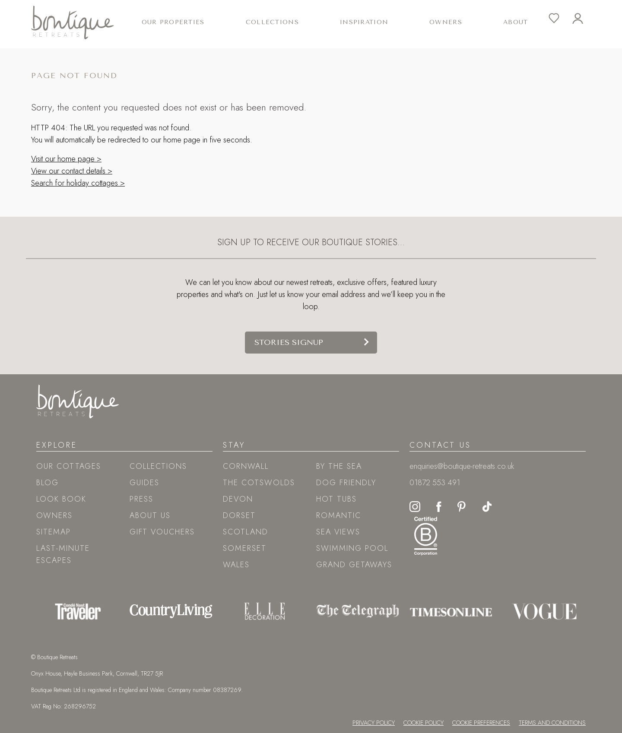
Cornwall (246, 466)
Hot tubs (336, 499)
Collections (158, 466)
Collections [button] (272, 22)
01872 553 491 (434, 482)
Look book (61, 499)
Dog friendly (346, 482)
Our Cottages (68, 466)
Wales (236, 564)
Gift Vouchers (162, 531)
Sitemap (53, 531)
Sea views (338, 531)
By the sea (339, 466)
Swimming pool (352, 548)
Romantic (338, 515)
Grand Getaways (354, 564)
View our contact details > (71, 171)
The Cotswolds (259, 482)
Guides (144, 482)
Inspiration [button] (364, 22)
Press (141, 499)
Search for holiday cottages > (78, 183)
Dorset (239, 515)
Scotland (245, 531)
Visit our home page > (66, 158)
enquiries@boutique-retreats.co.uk (461, 466)
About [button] (515, 22)
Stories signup (288, 342)
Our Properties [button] (173, 22)
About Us (150, 515)
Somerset (245, 548)
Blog (47, 482)
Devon (238, 499)
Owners (445, 22)
